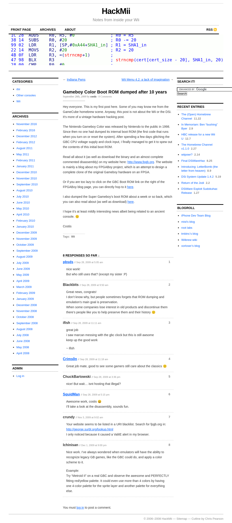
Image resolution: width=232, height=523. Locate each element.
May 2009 (22, 274)
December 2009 (26, 232)
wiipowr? (187, 154)
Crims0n (70, 359)
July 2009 (22, 262)
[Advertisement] (116, 69)
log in (80, 507)
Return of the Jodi (192, 182)
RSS (209, 29)
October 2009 (25, 244)
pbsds (68, 262)
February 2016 (25, 130)
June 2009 (23, 268)
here (130, 187)
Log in (20, 376)
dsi (18, 89)
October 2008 (25, 317)
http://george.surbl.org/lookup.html (89, 429)
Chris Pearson (214, 518)
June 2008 (23, 341)
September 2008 (27, 323)
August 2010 (24, 190)
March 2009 (24, 287)
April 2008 (22, 353)
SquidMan (71, 394)
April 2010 (22, 214)
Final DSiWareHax (193, 160)
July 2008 (22, 335)
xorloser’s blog (190, 245)
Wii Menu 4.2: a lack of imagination (146, 79)
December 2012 (26, 136)
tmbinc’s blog (189, 233)
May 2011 (22, 154)
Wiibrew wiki (189, 240)
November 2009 (26, 238)
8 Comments (105, 96)
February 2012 (25, 142)
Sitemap (181, 518)
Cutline (195, 518)
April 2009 (22, 281)
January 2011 (25, 166)
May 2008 (22, 347)
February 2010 (25, 220)
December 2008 (26, 305)
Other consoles (26, 95)
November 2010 (26, 178)
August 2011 (24, 148)
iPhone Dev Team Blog (196, 215)
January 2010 (25, 226)
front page (21, 29)
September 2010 (27, 184)
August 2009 (24, 256)
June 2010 (23, 202)
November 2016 (26, 124)
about (70, 29)
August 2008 (24, 329)
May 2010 (22, 208)
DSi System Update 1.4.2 (197, 176)
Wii (18, 101)
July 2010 (22, 196)
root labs (186, 227)
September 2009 (27, 250)
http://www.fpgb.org (141, 162)
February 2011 (25, 160)
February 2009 (25, 293)
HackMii (116, 11)
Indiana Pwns (76, 79)
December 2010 (26, 172)
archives (48, 29)
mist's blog (188, 221)
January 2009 (25, 298)
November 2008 (26, 311)
